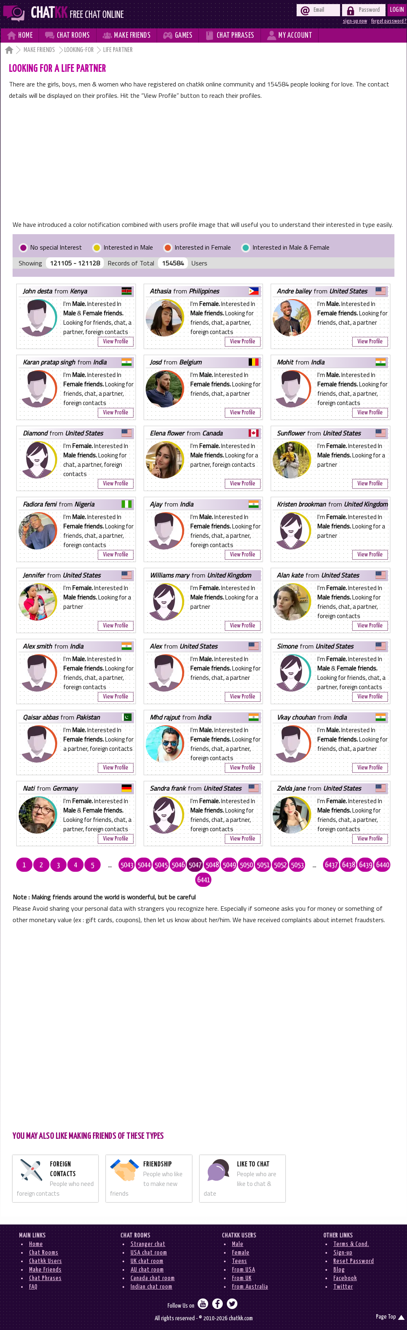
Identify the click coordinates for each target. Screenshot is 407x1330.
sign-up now (355, 21)
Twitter (343, 1287)
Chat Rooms (43, 1253)
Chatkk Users (45, 1261)
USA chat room (149, 1253)
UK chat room (147, 1261)
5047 (195, 865)
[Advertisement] (203, 162)
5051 (263, 865)
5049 (229, 865)
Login (397, 9)
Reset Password (354, 1261)
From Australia (250, 1287)
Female (241, 1253)
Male (237, 1244)
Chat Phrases (45, 1278)
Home (36, 1244)
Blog (339, 1270)
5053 (297, 865)
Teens (239, 1261)
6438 (348, 865)
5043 (127, 865)
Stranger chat (148, 1244)
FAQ (33, 1287)
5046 (178, 865)
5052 (280, 865)
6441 (203, 880)
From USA (243, 1270)
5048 (212, 865)
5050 (246, 865)
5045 (161, 865)
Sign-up (343, 1253)
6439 (365, 865)
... (110, 865)
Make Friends (40, 50)
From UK (242, 1278)
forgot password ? (389, 21)
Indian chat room (151, 1287)
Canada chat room (153, 1278)
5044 (144, 865)
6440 (382, 865)
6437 (331, 865)
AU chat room (147, 1270)
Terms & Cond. (351, 1244)
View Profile (115, 341)
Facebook (345, 1278)
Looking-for (79, 50)
